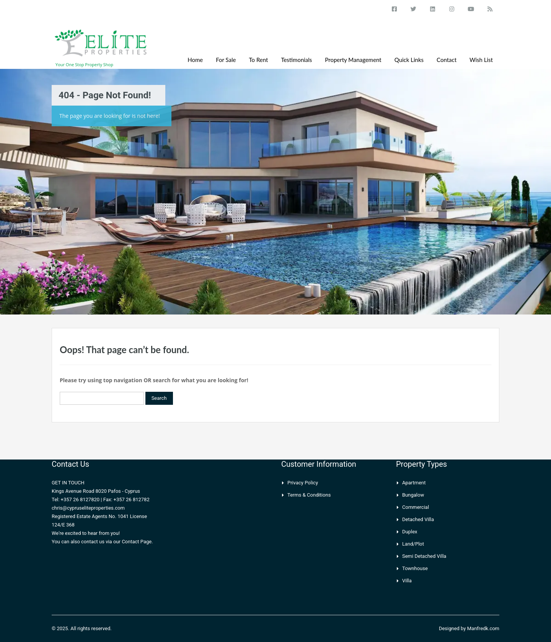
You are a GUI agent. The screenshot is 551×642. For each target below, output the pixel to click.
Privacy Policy (302, 483)
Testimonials (296, 59)
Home (195, 59)
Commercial (415, 507)
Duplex (409, 531)
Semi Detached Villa (424, 556)
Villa (407, 580)
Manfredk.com (483, 628)
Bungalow (413, 495)
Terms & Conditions (309, 495)
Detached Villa (418, 519)
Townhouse (415, 568)
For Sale (226, 59)
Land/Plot (413, 544)
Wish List (481, 59)
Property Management (353, 59)
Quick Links (409, 59)
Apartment (414, 483)
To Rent (258, 59)
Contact (446, 59)
